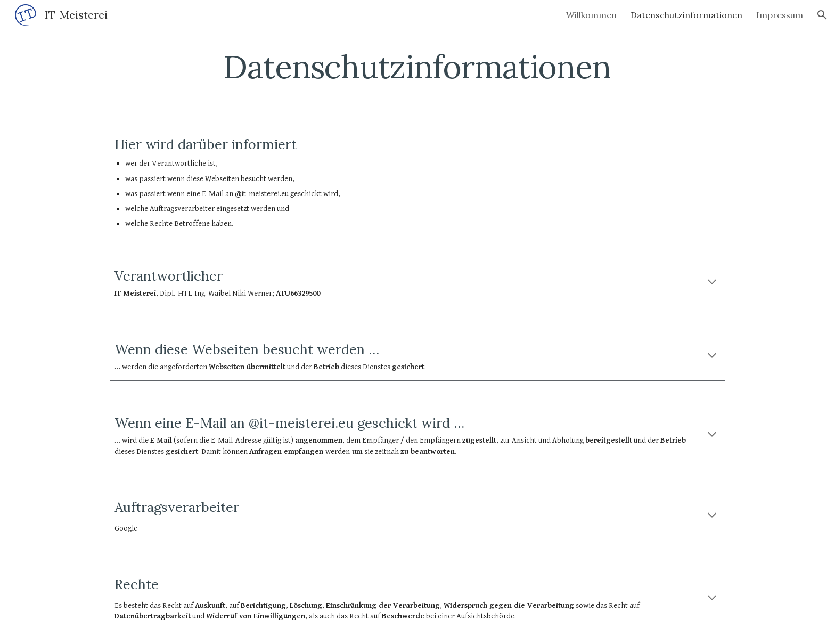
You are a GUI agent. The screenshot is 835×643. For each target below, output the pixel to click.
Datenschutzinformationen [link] (686, 15)
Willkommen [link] (591, 15)
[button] (822, 15)
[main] (417, 66)
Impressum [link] (779, 15)
